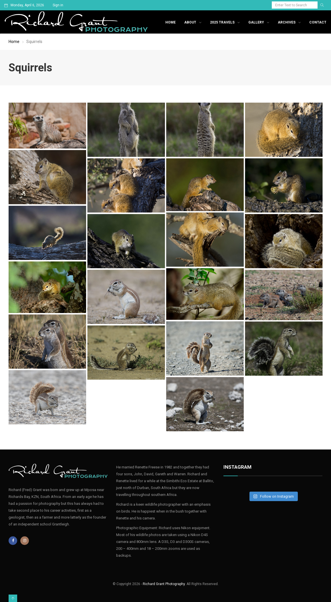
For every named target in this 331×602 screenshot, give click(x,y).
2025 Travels (222, 22)
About (190, 22)
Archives (287, 22)
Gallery (256, 22)
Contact (317, 22)
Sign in (58, 5)
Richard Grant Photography (164, 584)
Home (170, 22)
